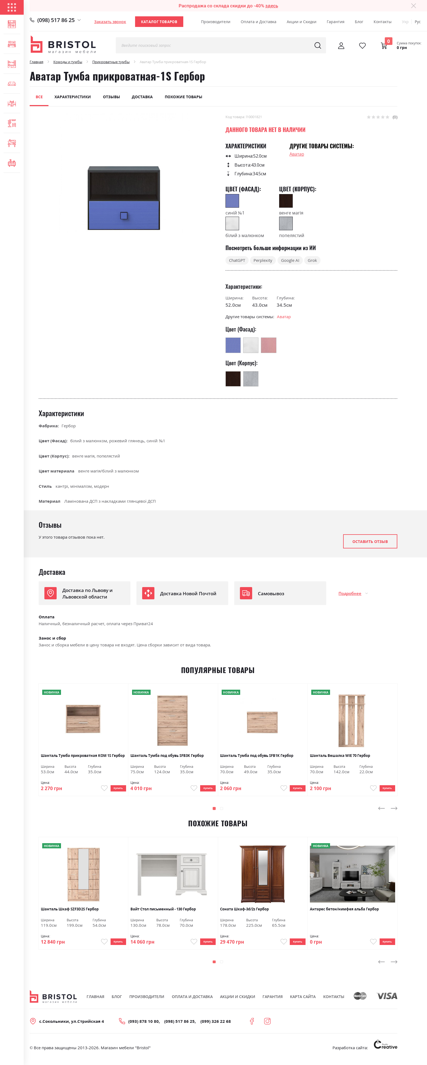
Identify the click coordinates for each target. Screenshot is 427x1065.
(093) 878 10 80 (143, 1027)
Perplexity (263, 260)
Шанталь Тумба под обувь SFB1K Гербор (256, 755)
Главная (36, 61)
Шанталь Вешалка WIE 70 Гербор (340, 755)
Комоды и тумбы (67, 61)
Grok (312, 260)
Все (39, 96)
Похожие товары (183, 96)
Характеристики (72, 96)
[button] (214, 811)
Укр (405, 21)
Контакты (383, 21)
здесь (271, 5)
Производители (215, 21)
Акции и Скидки (301, 21)
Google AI (290, 260)
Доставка (142, 96)
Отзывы (111, 96)
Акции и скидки (237, 1002)
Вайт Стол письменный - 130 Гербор (163, 912)
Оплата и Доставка (258, 21)
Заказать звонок (110, 21)
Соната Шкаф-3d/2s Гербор (244, 912)
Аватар (296, 154)
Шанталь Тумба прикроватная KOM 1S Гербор (83, 755)
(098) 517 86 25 (56, 20)
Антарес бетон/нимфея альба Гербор (344, 912)
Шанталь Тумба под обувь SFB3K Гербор (167, 755)
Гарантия (335, 21)
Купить (114, 789)
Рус (418, 21)
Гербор (69, 425)
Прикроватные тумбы (111, 61)
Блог (359, 21)
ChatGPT (237, 260)
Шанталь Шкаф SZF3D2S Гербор (70, 912)
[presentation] (381, 811)
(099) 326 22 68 (215, 1027)
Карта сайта (303, 1002)
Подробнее (349, 593)
